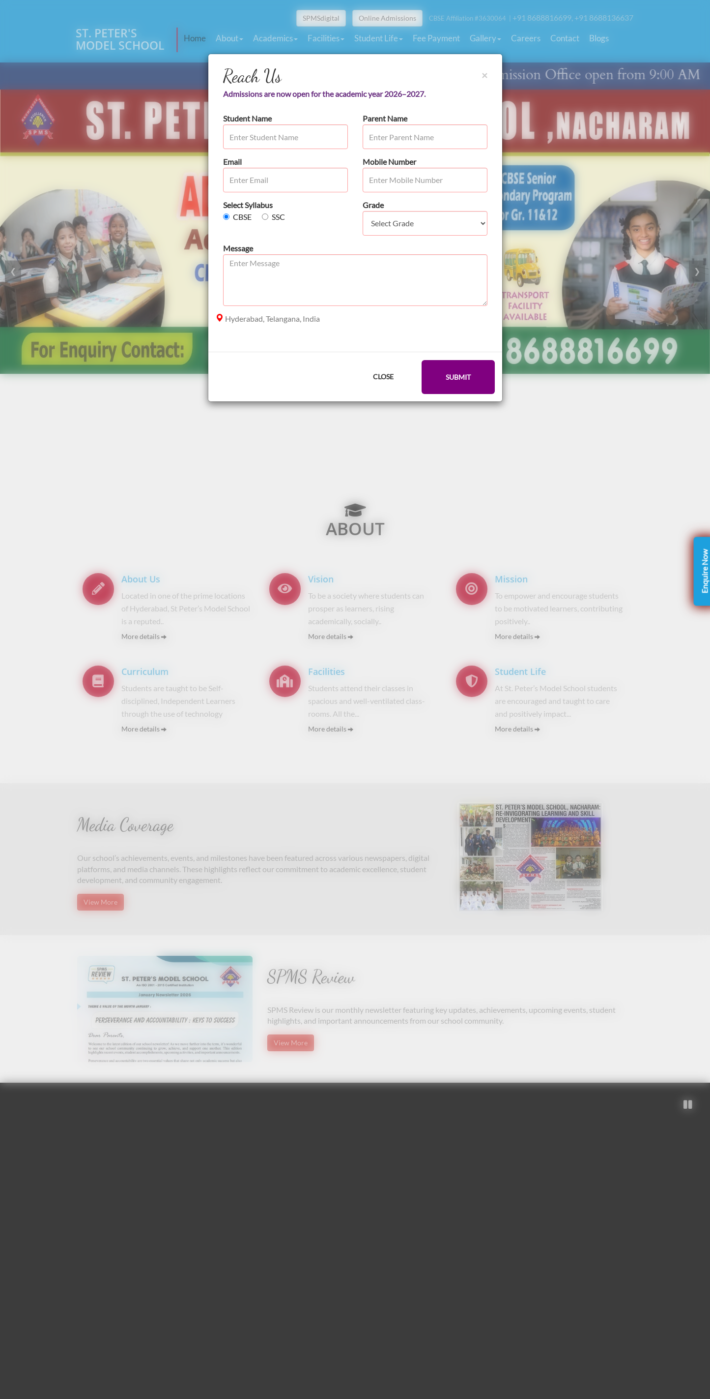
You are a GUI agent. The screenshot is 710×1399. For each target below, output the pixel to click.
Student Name (247, 118)
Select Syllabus (248, 205)
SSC (273, 216)
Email (232, 161)
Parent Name (385, 118)
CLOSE (383, 376)
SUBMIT (458, 377)
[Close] (484, 75)
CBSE (237, 216)
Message (238, 248)
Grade (373, 205)
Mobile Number (389, 161)
